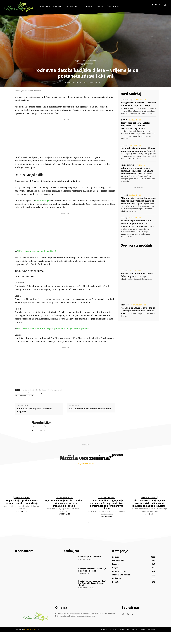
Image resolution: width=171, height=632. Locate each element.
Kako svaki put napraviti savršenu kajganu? (34, 410)
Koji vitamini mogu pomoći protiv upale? (90, 408)
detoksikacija (36, 390)
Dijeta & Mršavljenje (89, 61)
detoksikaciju (42, 200)
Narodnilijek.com (30, 629)
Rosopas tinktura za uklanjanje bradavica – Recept (92, 570)
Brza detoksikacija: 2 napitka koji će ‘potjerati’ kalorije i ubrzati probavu (53, 328)
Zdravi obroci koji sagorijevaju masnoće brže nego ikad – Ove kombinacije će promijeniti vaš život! (106, 504)
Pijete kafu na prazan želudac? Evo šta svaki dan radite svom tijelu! (92, 583)
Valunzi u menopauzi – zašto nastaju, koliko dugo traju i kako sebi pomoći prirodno (137, 171)
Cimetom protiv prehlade (89, 556)
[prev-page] (82, 522)
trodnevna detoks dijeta (24, 396)
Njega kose (125, 305)
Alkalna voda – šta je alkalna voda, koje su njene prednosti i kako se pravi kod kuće (138, 201)
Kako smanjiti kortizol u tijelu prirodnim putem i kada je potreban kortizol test (136, 224)
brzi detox (25, 390)
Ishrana (124, 120)
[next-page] (88, 522)
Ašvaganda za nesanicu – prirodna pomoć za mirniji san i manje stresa (138, 105)
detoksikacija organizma (52, 390)
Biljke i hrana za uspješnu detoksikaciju (37, 251)
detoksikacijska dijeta (24, 393)
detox (36, 393)
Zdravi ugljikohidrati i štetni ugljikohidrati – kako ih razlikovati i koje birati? (135, 126)
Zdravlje (124, 145)
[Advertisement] (65, 137)
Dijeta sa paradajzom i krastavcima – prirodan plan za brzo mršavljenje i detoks (64, 503)
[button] (165, 5)
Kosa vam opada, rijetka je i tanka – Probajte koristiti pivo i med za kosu (138, 311)
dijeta (42, 393)
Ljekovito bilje (127, 99)
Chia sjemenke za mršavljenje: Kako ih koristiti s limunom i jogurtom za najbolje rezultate (149, 503)
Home (17, 91)
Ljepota (77, 61)
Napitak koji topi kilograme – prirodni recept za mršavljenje (22, 502)
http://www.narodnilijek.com (40, 426)
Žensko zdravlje (127, 165)
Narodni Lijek (72, 82)
